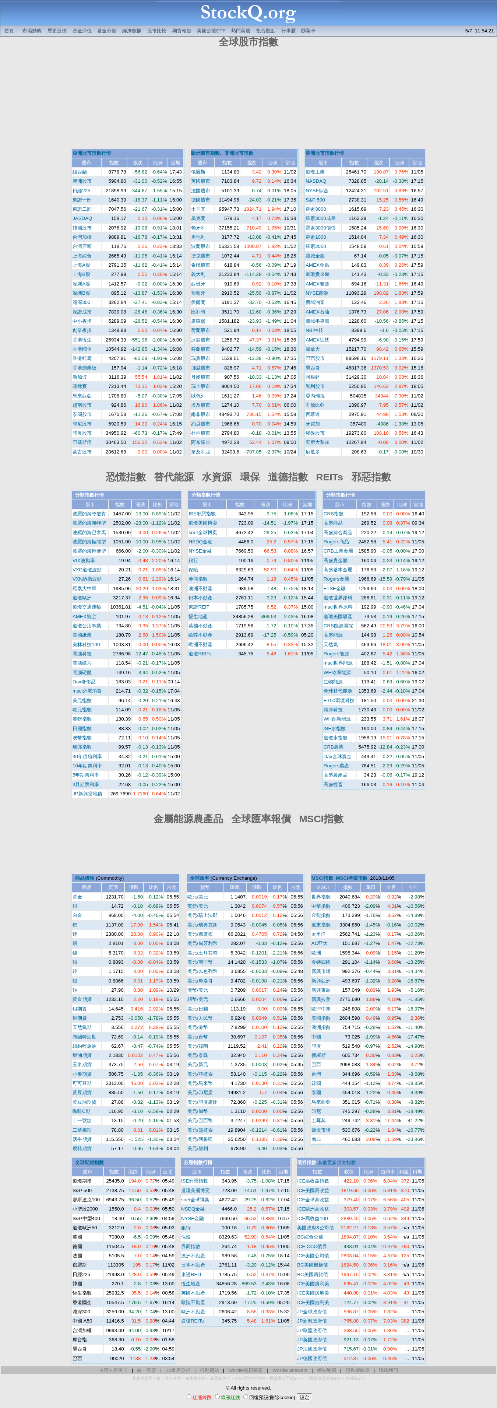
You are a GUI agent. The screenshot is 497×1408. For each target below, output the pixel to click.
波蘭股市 (200, 246)
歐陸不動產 (200, 635)
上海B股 (81, 274)
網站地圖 (326, 1370)
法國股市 (200, 190)
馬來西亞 (82, 396)
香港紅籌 (82, 358)
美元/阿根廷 (200, 1139)
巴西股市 (315, 358)
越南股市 (82, 405)
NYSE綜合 (317, 190)
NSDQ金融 (200, 541)
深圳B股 (81, 293)
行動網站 (209, 1370)
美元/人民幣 (200, 1018)
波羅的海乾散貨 (89, 513)
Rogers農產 (336, 765)
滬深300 (81, 302)
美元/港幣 (197, 1027)
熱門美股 (240, 31)
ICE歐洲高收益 (313, 1209)
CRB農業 (333, 747)
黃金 (77, 897)
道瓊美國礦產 (338, 616)
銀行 (193, 560)
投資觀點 (265, 31)
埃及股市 (200, 405)
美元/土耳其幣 (202, 953)
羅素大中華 (84, 588)
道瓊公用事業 (87, 625)
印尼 (316, 1111)
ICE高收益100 (312, 1218)
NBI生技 (314, 330)
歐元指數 (82, 709)
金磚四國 (321, 962)
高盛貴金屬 (336, 560)
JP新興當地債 (87, 793)
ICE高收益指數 (313, 1181)
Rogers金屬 (336, 579)
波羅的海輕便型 (89, 551)
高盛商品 (333, 523)
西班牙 (198, 284)
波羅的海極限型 (89, 541)
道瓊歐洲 (82, 597)
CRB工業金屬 (338, 551)
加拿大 (313, 349)
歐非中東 (321, 1009)
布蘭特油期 (84, 1037)
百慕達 (313, 414)
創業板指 (82, 330)
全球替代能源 (338, 691)
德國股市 (200, 200)
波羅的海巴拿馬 (89, 532)
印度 (316, 1046)
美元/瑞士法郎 (202, 915)
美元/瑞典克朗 (202, 925)
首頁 (9, 31)
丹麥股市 (200, 377)
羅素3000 (316, 209)
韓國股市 (82, 228)
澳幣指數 (82, 737)
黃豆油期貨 (84, 1102)
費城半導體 (317, 321)
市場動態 (32, 31)
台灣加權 (82, 237)
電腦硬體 (82, 672)
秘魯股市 (315, 433)
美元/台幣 (197, 1037)
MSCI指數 (322, 878)
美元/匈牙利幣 (202, 943)
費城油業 (315, 302)
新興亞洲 (321, 981)
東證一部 (82, 200)
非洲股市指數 (239, 153)
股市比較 (156, 31)
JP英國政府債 (312, 1339)
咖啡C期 (82, 1111)
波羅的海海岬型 (89, 523)
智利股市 (315, 386)
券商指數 (198, 579)
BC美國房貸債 (312, 1274)
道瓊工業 (315, 172)
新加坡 (80, 377)
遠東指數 (321, 925)
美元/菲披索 (200, 1074)
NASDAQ (316, 181)
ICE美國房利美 (313, 1283)
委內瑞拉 (315, 396)
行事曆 (288, 31)
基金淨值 (82, 31)
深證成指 (82, 312)
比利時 (198, 312)
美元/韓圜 (197, 1046)
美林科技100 (86, 644)
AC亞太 (319, 943)
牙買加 (313, 424)
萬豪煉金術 (196, 1378)
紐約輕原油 (84, 1046)
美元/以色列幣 (202, 971)
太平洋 (318, 934)
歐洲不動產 (200, 644)
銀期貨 (80, 1009)
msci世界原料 (338, 607)
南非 (316, 1139)
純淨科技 (333, 709)
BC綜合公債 (310, 1237)
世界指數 (321, 897)
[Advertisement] (248, 99)
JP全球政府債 (312, 1311)
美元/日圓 (197, 1009)
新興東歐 (321, 990)
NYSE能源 (317, 293)
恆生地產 (198, 616)
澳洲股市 (82, 181)
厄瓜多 (313, 452)
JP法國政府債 (312, 1349)
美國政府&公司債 (315, 1227)
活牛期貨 (82, 1139)
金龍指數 (321, 915)
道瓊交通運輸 (87, 607)
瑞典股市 (200, 358)
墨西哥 (313, 368)
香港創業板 (84, 368)
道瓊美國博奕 (202, 523)
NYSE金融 (199, 551)
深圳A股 (81, 284)
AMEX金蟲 (317, 265)
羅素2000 (316, 246)
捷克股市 (200, 256)
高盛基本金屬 (338, 569)
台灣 (316, 1074)
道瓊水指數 (336, 737)
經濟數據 (131, 31)
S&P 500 (315, 200)
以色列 (198, 396)
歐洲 (316, 953)
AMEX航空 (84, 616)
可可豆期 (82, 1083)
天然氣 (331, 644)
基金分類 (106, 31)
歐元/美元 (197, 897)
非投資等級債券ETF (323, 1378)
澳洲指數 (321, 1027)
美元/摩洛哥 (200, 981)
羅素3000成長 (321, 218)
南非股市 (200, 414)
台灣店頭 (82, 246)
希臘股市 (200, 265)
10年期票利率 (87, 765)
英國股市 (200, 181)
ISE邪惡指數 (201, 513)
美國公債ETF (211, 31)
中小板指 (82, 321)
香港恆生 (82, 340)
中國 (316, 1037)
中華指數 (321, 906)
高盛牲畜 (333, 784)
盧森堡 (198, 321)
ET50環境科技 (339, 700)
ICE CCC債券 (312, 1246)
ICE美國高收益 (313, 1190)
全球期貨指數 (89, 1162)
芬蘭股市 (200, 349)
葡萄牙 (198, 293)
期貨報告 (181, 31)
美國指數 (321, 1018)
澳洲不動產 (200, 588)
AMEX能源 (317, 284)
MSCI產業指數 (351, 878)
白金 (77, 915)
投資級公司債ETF (285, 1378)
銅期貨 (80, 1018)
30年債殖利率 (87, 756)
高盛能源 (333, 635)
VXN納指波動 (87, 579)
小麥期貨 (82, 1074)
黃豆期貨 (82, 1092)
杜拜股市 (200, 433)
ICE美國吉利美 (313, 1302)
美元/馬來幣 (200, 1083)
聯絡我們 (388, 1370)
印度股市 (82, 433)
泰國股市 (82, 414)
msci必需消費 (87, 691)
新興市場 (321, 971)
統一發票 (146, 1370)
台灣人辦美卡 (113, 1370)
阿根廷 (313, 377)
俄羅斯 (198, 172)
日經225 (81, 190)
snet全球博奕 (202, 532)
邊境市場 (321, 1130)
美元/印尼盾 (200, 1092)
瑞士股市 (200, 386)
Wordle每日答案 (245, 1370)
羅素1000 (316, 237)
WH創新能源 (337, 719)
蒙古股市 (82, 452)
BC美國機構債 (312, 1265)
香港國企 (82, 349)
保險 (193, 569)
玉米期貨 (82, 1064)
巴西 (316, 1064)
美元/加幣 (197, 1111)
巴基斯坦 (82, 442)
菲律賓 (80, 386)
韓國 (316, 1083)
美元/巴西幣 (200, 1120)
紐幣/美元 (197, 999)
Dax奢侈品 (84, 681)
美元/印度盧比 (202, 1102)
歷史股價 (57, 31)
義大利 (198, 274)
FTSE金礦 (335, 588)
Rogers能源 (336, 653)
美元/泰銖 (197, 1055)
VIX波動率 (84, 560)
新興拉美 (321, 999)
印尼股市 (82, 424)
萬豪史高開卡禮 (146, 1378)
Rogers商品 (336, 541)
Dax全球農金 (338, 756)
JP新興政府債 (312, 1321)
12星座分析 (178, 1370)
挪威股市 (200, 368)
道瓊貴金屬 (317, 274)
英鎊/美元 (197, 906)
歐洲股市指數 (205, 153)
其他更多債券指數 (337, 1162)
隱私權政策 (358, 1370)
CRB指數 (333, 513)
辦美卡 (308, 31)
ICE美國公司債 (313, 1255)
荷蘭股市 (200, 330)
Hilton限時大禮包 (250, 1378)
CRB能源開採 (338, 625)
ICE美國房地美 (313, 1293)
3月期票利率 (86, 784)
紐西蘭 (80, 172)
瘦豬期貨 (82, 1148)
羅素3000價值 (321, 228)
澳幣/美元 (197, 990)
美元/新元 (197, 1064)
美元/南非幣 (200, 962)
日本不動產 (200, 597)
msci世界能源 (338, 663)
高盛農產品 (336, 775)
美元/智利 (197, 1148)
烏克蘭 (198, 218)
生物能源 (333, 681)
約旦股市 (200, 424)
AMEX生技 (317, 340)
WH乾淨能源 (337, 672)
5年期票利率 (86, 775)
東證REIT (198, 607)
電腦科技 (82, 653)
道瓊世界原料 (338, 597)
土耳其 (198, 209)
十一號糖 (82, 1120)
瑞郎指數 (82, 747)
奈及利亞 (200, 452)
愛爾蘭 (198, 302)
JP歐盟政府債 (312, 1330)
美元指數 (82, 700)
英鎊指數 (82, 719)
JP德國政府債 (312, 1358)
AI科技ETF (355, 1378)
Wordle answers (289, 1370)
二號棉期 (82, 1130)
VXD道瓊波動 (87, 569)
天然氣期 (82, 1027)
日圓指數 (82, 728)
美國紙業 (82, 635)
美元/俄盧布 (200, 934)
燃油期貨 (82, 1055)
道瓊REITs (199, 653)
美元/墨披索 (200, 1130)
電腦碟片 (82, 663)
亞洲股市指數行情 (92, 153)
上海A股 (81, 265)
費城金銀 (315, 256)
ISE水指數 (335, 728)
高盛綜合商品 (338, 532)
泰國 (316, 1092)
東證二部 (82, 209)
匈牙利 (198, 228)
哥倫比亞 (315, 405)
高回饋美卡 (220, 1378)
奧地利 (198, 237)
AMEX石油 (317, 312)
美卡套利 (173, 1378)
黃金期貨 (82, 999)
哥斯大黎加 (317, 442)
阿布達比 (200, 442)
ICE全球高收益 (313, 1199)
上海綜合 (82, 256)
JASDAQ (82, 218)
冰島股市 (200, 340)
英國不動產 (200, 625)
